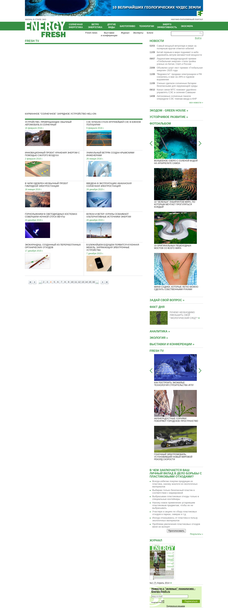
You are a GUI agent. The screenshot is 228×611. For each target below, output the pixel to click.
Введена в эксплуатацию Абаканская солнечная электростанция (109, 184)
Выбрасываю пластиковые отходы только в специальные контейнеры (175, 497)
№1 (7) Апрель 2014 (160, 583)
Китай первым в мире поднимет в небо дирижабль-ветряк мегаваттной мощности (179, 53)
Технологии (146, 26)
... (40, 282)
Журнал (125, 32)
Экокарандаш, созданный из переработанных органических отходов (53, 246)
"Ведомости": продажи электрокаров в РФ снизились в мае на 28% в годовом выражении (179, 77)
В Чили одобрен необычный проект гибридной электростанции (46, 184)
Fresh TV (32, 40)
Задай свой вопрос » (167, 300)
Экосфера (187, 26)
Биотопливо (127, 26)
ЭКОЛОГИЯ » (159, 337)
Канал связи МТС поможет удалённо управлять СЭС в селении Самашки (176, 91)
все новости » (196, 102)
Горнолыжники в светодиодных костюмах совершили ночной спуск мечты (51, 215)
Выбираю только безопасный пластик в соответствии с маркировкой (173, 491)
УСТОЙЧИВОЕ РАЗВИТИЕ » (169, 116)
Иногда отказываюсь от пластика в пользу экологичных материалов (175, 519)
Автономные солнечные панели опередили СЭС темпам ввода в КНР (177, 97)
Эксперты (138, 32)
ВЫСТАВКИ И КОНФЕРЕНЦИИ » (172, 344)
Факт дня (157, 306)
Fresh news (91, 32)
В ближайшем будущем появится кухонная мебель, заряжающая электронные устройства (112, 247)
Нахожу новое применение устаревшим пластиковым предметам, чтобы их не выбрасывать (173, 505)
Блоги (150, 32)
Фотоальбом (160, 123)
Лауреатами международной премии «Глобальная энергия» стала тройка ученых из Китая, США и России (176, 61)
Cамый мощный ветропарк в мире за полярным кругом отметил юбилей (176, 47)
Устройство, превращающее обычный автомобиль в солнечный (48, 123)
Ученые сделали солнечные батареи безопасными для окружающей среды (177, 84)
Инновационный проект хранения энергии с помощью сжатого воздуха (52, 154)
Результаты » (196, 534)
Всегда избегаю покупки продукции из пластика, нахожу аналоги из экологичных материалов (175, 484)
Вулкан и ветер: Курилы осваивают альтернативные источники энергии (108, 215)
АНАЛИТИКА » (160, 331)
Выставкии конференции (109, 34)
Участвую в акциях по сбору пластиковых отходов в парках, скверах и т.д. (174, 513)
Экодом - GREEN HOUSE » (169, 110)
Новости (157, 40)
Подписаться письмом (175, 606)
